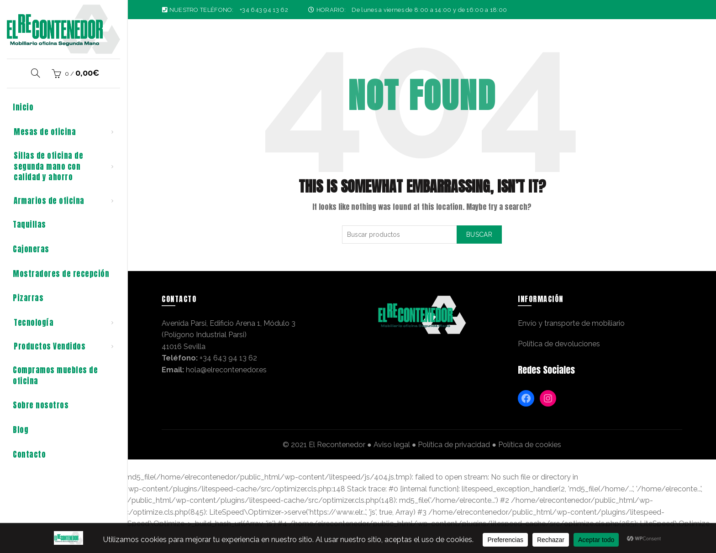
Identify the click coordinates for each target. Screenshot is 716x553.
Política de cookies (529, 444)
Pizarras (28, 298)
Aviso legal (392, 444)
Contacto (29, 454)
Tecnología (33, 323)
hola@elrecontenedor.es (226, 369)
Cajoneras (31, 249)
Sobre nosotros (40, 405)
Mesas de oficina (45, 132)
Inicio (23, 107)
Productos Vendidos (49, 346)
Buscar (479, 234)
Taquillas (29, 224)
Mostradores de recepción (61, 274)
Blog (20, 430)
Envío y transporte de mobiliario (571, 323)
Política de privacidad (454, 444)
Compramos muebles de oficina (55, 375)
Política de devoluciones (559, 343)
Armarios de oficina (49, 201)
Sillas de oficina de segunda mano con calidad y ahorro (48, 166)
